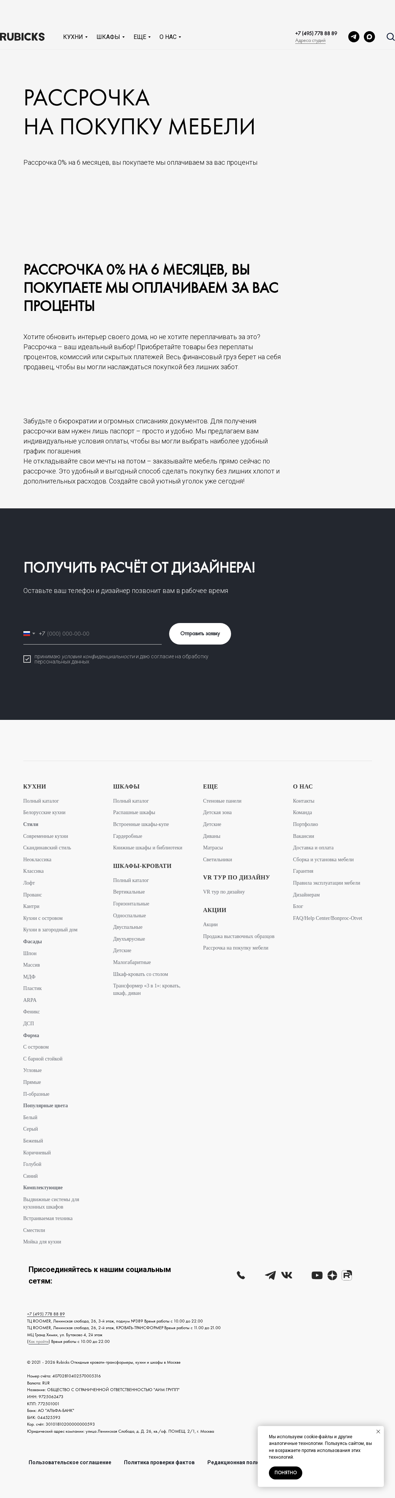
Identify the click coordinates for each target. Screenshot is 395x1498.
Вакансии (303, 836)
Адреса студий (310, 16)
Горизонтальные (131, 904)
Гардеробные (127, 836)
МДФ (29, 977)
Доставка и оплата (313, 847)
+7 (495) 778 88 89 (316, 9)
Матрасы (213, 847)
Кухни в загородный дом (50, 929)
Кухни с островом (43, 918)
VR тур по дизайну (224, 892)
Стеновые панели (222, 801)
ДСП (28, 1023)
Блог (298, 906)
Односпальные (129, 915)
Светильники (217, 859)
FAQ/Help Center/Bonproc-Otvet (327, 918)
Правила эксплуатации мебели (326, 883)
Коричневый (37, 1153)
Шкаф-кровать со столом (140, 974)
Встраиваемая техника (48, 1218)
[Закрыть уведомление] (378, 1431)
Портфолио (305, 824)
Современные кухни (45, 836)
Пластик (32, 988)
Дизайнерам (306, 895)
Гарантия (303, 871)
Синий (30, 1176)
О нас (168, 12)
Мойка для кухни (42, 1242)
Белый (30, 1117)
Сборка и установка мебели (323, 859)
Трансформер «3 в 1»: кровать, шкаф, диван (147, 989)
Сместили (34, 1230)
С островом (36, 1047)
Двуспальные (127, 927)
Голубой (32, 1164)
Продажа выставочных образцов (239, 936)
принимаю (48, 656)
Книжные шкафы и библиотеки (147, 847)
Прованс (32, 895)
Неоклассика (37, 859)
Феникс (31, 1011)
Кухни (73, 12)
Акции (210, 924)
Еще (140, 12)
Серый (30, 1129)
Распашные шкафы (134, 812)
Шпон (30, 953)
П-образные (36, 1094)
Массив (31, 965)
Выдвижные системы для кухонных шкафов (51, 1203)
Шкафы (108, 12)
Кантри (31, 906)
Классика (33, 871)
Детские (122, 950)
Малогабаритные (132, 962)
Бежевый (33, 1141)
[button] (390, 12)
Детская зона (217, 812)
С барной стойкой (43, 1059)
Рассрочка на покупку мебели (236, 948)
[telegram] (353, 12)
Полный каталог (41, 801)
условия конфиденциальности (98, 656)
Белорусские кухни (44, 812)
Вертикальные (129, 892)
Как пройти (39, 1341)
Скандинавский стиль (47, 847)
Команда (302, 812)
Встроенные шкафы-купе (141, 824)
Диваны (212, 836)
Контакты (304, 801)
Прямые (32, 1082)
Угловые (32, 1070)
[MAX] (369, 12)
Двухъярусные (129, 939)
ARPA (30, 1000)
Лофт (29, 883)
